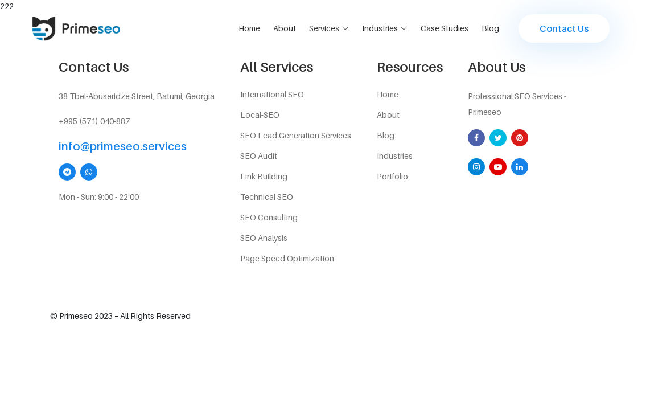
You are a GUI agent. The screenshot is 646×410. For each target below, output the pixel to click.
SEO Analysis (263, 238)
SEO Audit (258, 156)
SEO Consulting (269, 217)
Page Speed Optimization (287, 258)
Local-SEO (259, 115)
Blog (490, 28)
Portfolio (392, 176)
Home (249, 28)
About (284, 28)
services (324, 28)
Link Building (263, 176)
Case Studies (444, 28)
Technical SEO (266, 197)
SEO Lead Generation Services (295, 135)
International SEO (272, 94)
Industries (380, 28)
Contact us (564, 28)
